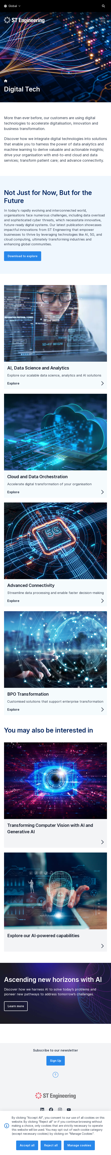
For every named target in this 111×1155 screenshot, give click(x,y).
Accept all (27, 1148)
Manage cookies (79, 1148)
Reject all (51, 1148)
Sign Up (55, 1060)
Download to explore (40, 273)
